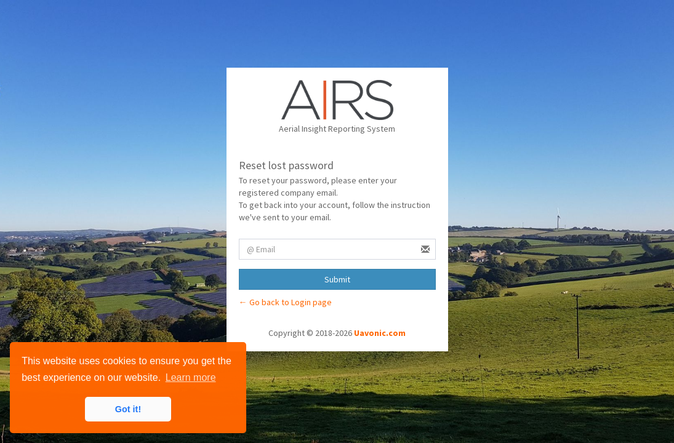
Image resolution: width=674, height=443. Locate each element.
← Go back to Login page (285, 302)
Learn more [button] (191, 377)
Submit (337, 279)
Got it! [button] (128, 409)
